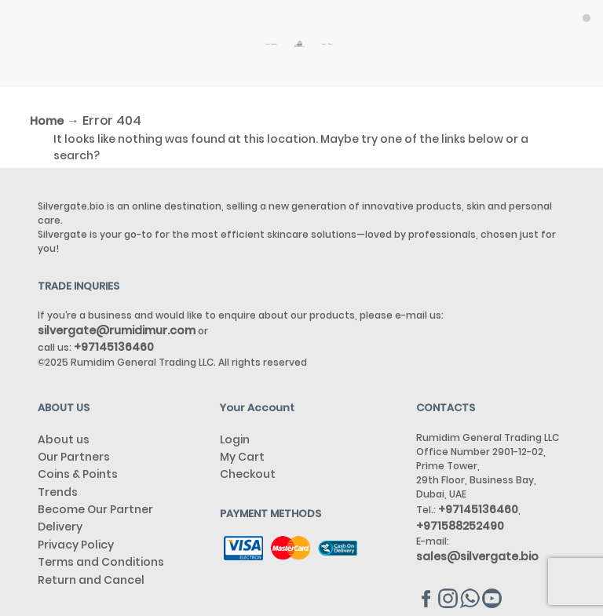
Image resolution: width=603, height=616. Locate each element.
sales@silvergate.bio (477, 556)
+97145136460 (478, 509)
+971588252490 (460, 526)
